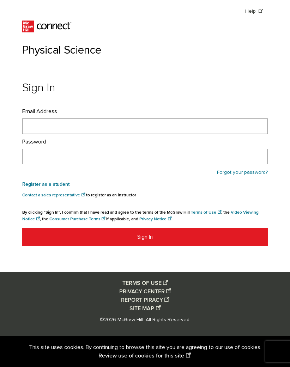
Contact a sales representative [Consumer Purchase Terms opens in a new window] (51, 195)
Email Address (39, 111)
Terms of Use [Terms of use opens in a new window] (203, 212)
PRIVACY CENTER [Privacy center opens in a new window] (142, 291)
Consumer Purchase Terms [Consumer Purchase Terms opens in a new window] (75, 219)
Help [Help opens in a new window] (251, 11)
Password (34, 142)
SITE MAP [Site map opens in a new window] (141, 308)
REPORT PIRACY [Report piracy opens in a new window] (142, 300)
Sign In (145, 237)
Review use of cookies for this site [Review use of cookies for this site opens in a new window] (141, 355)
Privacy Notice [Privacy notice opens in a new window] (153, 219)
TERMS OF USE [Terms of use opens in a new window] (142, 283)
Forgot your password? (242, 172)
